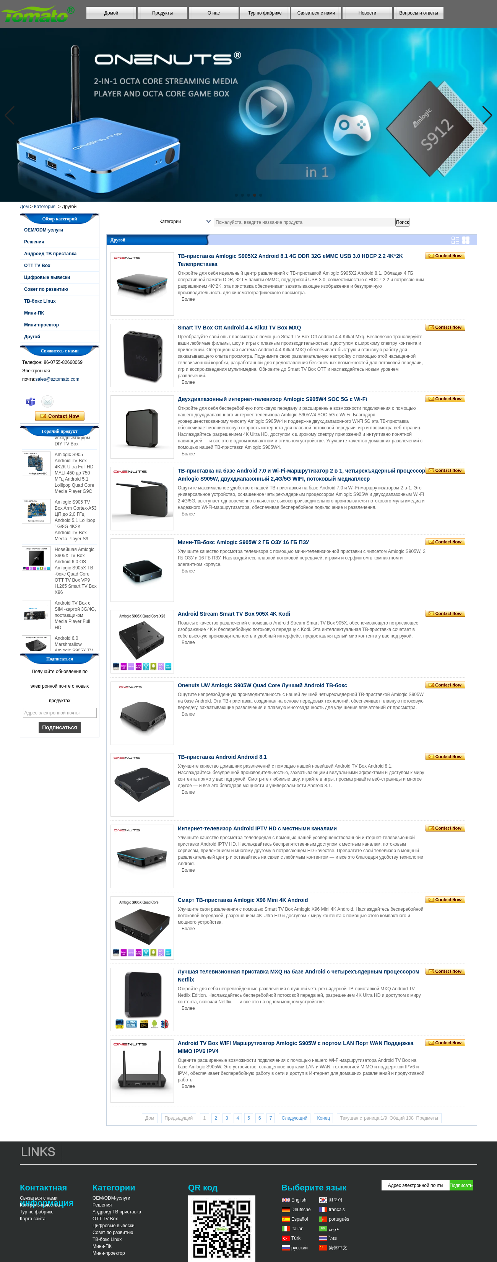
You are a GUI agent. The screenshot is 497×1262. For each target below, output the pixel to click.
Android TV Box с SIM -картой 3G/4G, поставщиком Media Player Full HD (75, 617)
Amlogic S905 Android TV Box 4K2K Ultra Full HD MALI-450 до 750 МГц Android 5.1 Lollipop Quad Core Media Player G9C (74, 475)
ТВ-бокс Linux (40, 301)
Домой (111, 13)
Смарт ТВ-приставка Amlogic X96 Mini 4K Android (243, 900)
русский (299, 1248)
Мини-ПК (34, 313)
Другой (32, 336)
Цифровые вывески (47, 277)
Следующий (294, 1118)
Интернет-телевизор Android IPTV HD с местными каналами (257, 828)
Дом (24, 206)
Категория (44, 206)
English (298, 1200)
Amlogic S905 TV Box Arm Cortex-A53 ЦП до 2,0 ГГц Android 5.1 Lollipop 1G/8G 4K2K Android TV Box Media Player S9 (75, 522)
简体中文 (338, 1248)
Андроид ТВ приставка (50, 253)
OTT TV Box (37, 265)
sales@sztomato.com (58, 379)
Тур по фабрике (265, 13)
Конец (323, 1118)
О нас (214, 13)
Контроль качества (40, 1205)
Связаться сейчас (59, 416)
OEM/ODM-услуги (43, 230)
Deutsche (301, 1209)
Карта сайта (32, 1218)
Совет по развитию (46, 289)
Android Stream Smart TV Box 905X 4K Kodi (234, 614)
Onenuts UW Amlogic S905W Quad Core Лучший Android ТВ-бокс (262, 685)
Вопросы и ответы (418, 13)
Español (299, 1219)
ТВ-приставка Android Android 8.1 (222, 757)
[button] (236, 195)
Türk (295, 1238)
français (337, 1209)
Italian (297, 1228)
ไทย (333, 1238)
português (339, 1219)
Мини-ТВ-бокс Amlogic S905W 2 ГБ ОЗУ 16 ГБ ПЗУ (243, 542)
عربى (334, 1228)
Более (188, 299)
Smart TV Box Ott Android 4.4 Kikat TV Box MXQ (239, 327)
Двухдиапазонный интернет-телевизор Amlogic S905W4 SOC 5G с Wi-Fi (272, 399)
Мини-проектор (41, 325)
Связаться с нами (316, 13)
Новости (367, 13)
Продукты (162, 13)
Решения (34, 242)
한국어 (336, 1200)
